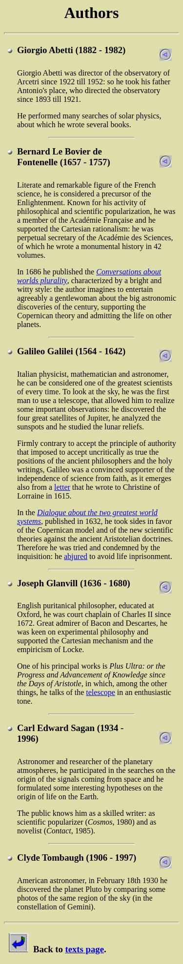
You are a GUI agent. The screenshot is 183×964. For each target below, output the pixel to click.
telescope (100, 692)
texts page (84, 949)
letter (62, 487)
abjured (75, 556)
